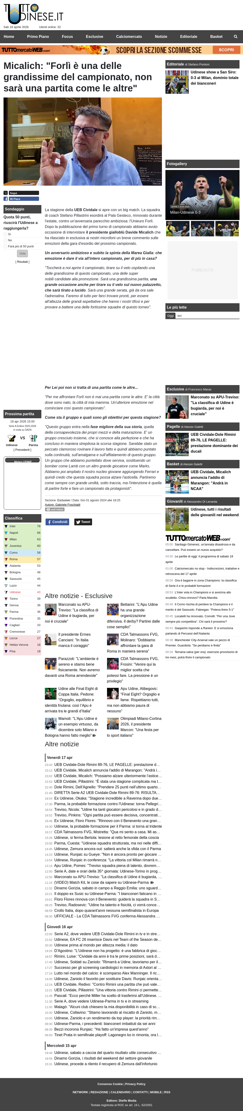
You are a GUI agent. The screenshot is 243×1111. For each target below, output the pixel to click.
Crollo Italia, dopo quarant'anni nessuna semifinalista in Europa (106, 911)
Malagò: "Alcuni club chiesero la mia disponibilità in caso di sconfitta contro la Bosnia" (125, 1007)
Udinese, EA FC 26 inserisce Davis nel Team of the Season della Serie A (114, 939)
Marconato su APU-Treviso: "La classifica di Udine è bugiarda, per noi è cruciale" (121, 877)
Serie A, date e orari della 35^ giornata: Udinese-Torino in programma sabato (118, 871)
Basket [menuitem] (216, 37)
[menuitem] (235, 37)
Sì (9, 234)
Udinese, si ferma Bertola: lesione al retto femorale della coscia (106, 838)
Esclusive (63, 500)
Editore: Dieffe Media (121, 1100)
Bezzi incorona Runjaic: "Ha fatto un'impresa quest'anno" (101, 1029)
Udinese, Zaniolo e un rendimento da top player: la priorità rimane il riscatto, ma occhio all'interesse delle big (144, 1018)
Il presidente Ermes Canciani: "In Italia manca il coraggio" (74, 640)
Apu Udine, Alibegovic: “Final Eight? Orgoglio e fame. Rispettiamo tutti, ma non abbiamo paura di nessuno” (133, 700)
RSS (167, 1092)
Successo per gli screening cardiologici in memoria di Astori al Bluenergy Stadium (121, 968)
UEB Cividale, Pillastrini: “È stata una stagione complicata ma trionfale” (113, 781)
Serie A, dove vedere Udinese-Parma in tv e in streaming (101, 1001)
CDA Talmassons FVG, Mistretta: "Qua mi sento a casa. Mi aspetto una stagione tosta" (126, 832)
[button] (22, 253)
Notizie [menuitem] (161, 37)
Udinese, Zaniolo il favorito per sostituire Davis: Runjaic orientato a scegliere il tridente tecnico (132, 979)
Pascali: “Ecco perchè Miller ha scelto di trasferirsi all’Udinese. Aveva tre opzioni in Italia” (127, 996)
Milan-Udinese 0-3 (185, 212)
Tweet (83, 522)
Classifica (13, 518)
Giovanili (175, 501)
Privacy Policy (135, 1084)
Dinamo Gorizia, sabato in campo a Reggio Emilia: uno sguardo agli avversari (118, 888)
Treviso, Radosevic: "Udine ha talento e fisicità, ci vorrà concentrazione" (113, 905)
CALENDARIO (120, 1092)
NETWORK (80, 1092)
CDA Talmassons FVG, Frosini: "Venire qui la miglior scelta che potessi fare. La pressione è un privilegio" (133, 670)
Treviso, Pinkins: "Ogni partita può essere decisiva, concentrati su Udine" (114, 815)
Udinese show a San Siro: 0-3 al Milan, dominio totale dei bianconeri (214, 77)
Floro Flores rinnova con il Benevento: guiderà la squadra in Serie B (110, 899)
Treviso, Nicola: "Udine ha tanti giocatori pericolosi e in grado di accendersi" (116, 810)
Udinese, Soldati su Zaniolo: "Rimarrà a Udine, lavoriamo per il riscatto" (113, 962)
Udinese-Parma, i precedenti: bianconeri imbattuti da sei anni (104, 1024)
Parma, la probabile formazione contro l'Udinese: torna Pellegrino (108, 804)
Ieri (179, 315)
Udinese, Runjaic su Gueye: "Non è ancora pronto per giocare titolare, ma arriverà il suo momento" (136, 854)
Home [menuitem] (9, 37)
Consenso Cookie (110, 1084)
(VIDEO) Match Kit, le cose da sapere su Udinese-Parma (102, 882)
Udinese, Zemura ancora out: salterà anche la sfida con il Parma (107, 849)
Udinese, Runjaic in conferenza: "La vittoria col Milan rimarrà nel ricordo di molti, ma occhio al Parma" (138, 860)
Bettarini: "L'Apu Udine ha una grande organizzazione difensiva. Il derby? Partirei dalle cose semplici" (133, 615)
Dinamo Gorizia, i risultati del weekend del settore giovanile (103, 1058)
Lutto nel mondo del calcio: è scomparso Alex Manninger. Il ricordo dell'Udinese (120, 973)
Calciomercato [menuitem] (129, 37)
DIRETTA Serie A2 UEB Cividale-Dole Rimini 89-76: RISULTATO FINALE (114, 793)
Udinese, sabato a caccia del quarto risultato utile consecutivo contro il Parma (118, 1053)
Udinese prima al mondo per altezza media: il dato (96, 945)
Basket (173, 464)
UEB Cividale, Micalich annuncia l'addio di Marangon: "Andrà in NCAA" (113, 770)
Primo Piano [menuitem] (38, 37)
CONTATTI (140, 1092)
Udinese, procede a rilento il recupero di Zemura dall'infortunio (105, 1064)
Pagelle (173, 427)
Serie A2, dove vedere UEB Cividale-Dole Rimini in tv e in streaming (110, 934)
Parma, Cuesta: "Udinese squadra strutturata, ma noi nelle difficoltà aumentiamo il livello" (128, 843)
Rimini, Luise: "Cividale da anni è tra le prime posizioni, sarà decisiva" (111, 956)
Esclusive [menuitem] (94, 37)
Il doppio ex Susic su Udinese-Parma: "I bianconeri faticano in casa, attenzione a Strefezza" (130, 894)
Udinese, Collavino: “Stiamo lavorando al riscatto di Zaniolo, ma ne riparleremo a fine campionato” (135, 1012)
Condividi (57, 522)
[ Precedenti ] (22, 449)
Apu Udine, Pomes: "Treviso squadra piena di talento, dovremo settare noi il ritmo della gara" (131, 866)
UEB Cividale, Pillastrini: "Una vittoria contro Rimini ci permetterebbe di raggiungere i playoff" (131, 990)
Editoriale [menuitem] (188, 37)
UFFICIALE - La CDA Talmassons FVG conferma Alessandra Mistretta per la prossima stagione (133, 916)
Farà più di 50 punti (21, 246)
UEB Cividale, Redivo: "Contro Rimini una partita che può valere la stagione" (117, 984)
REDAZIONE (99, 1092)
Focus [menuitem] (67, 37)
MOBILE (156, 1092)
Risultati (22, 261)
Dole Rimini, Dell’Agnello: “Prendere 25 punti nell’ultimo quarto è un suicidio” (117, 787)
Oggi (170, 315)
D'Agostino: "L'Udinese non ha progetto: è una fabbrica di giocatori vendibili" (117, 951)
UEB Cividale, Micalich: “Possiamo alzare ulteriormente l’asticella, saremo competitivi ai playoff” (133, 776)
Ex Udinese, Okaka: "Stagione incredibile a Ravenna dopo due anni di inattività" (120, 798)
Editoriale (176, 64)
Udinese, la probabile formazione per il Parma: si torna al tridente (108, 826)
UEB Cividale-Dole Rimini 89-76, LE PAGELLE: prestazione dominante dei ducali (121, 765)
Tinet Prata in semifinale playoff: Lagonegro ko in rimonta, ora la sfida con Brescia (121, 1035)
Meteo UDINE (23, 462)
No (10, 240)
